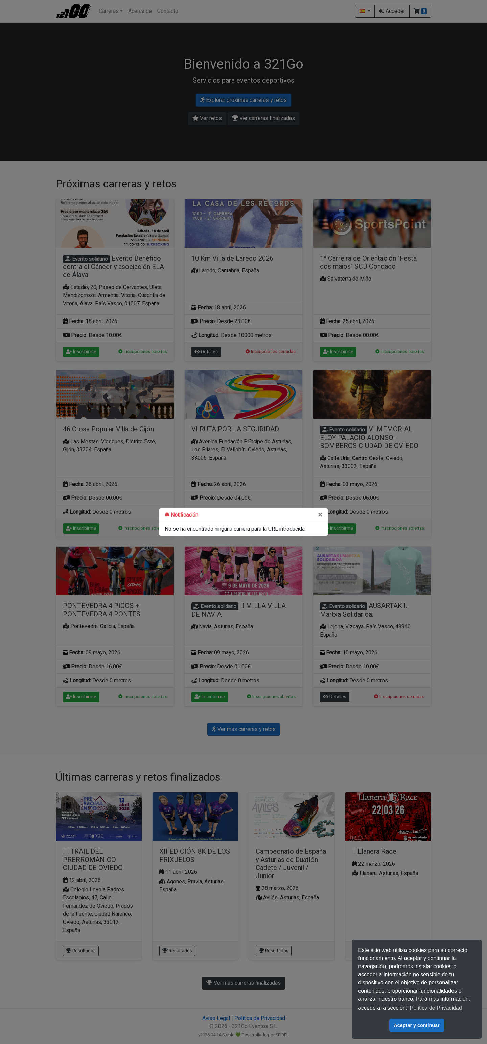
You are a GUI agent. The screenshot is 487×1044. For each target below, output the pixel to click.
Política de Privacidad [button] (436, 1008)
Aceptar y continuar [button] (416, 1025)
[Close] (320, 515)
